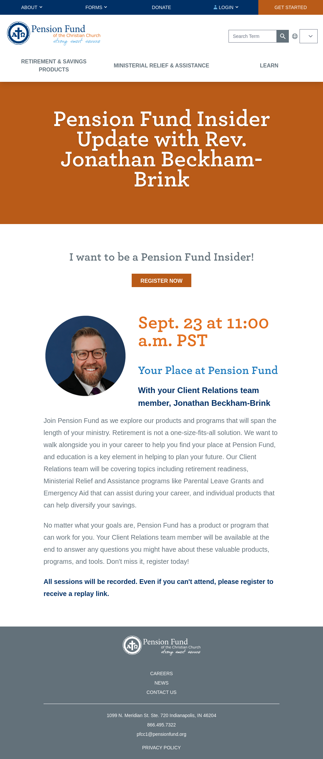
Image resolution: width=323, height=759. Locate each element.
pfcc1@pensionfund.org (161, 734)
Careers (161, 673)
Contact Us (161, 692)
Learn (269, 65)
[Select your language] (309, 36)
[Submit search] (283, 36)
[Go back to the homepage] (53, 33)
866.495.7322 (161, 724)
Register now (161, 281)
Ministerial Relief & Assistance (161, 65)
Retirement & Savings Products (53, 65)
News (161, 683)
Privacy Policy (161, 747)
